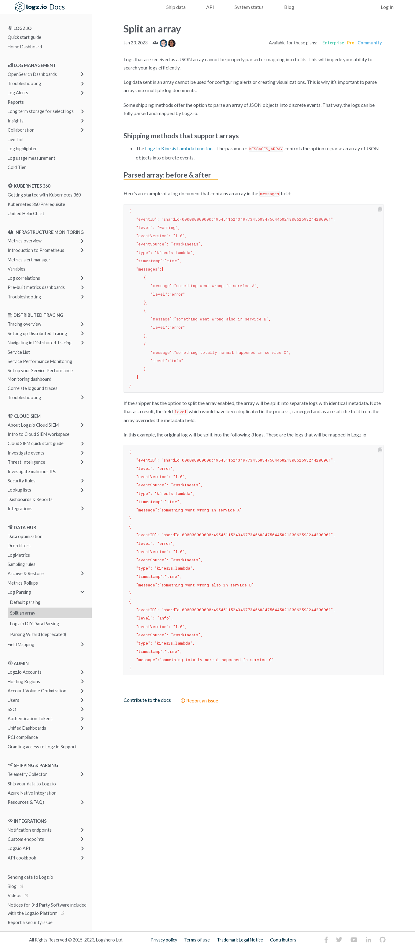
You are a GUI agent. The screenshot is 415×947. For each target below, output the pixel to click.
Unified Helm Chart (26, 213)
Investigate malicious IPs (32, 471)
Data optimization (25, 536)
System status (249, 7)
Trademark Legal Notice (240, 939)
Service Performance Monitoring (40, 361)
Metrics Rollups (23, 582)
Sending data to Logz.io (30, 876)
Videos (14, 895)
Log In (387, 7)
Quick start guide (24, 37)
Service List (19, 351)
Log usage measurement (31, 157)
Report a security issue (30, 922)
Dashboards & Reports (30, 499)
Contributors (283, 939)
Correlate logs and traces (32, 388)
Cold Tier (17, 167)
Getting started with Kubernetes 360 (44, 194)
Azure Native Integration (32, 792)
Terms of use (197, 939)
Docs (57, 7)
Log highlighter (22, 148)
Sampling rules (21, 564)
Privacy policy (163, 939)
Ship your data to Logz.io (32, 783)
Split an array (22, 613)
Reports (16, 102)
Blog (289, 7)
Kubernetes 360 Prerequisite (36, 204)
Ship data (176, 7)
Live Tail (15, 139)
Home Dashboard (25, 46)
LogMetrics (19, 554)
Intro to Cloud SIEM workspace (38, 434)
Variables (16, 268)
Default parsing (25, 602)
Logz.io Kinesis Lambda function (179, 148)
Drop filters (19, 545)
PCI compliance (23, 737)
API (210, 7)
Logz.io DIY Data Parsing (34, 623)
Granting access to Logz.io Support (42, 746)
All (31, 939)
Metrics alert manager (29, 259)
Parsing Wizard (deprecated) (38, 634)
